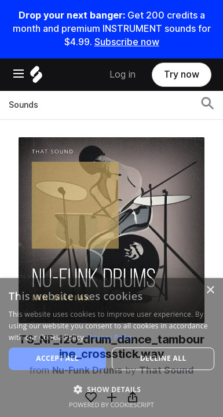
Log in (122, 74)
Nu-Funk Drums (87, 370)
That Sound (166, 370)
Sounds (23, 104)
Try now (181, 74)
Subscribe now (126, 41)
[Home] (36, 77)
